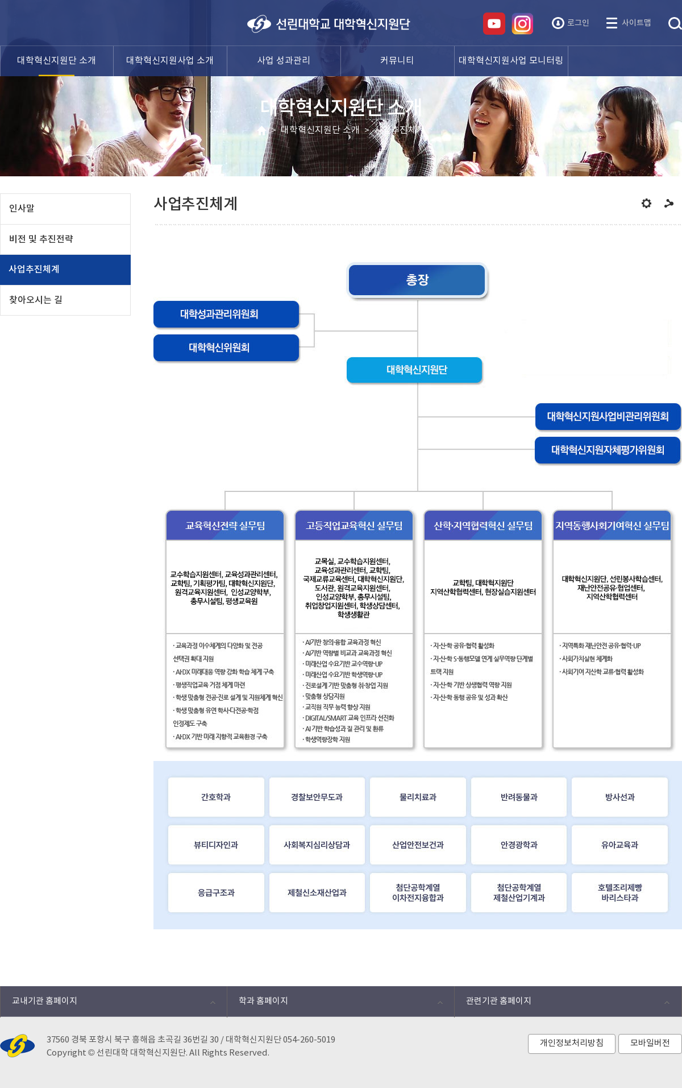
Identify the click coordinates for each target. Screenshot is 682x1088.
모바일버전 (650, 1043)
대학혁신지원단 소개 (320, 130)
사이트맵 (636, 23)
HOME (262, 131)
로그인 (578, 23)
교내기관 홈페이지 (107, 1004)
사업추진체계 (399, 130)
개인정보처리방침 (572, 1043)
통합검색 (675, 24)
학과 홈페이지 (334, 1004)
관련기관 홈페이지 (561, 1004)
